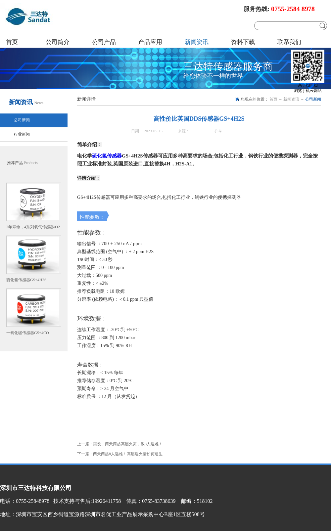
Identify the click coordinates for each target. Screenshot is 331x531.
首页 (12, 42)
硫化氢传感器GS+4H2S (26, 280)
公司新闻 (313, 99)
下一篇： (120, 454)
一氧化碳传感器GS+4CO (27, 333)
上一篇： (120, 444)
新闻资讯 (291, 99)
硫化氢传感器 (107, 155)
